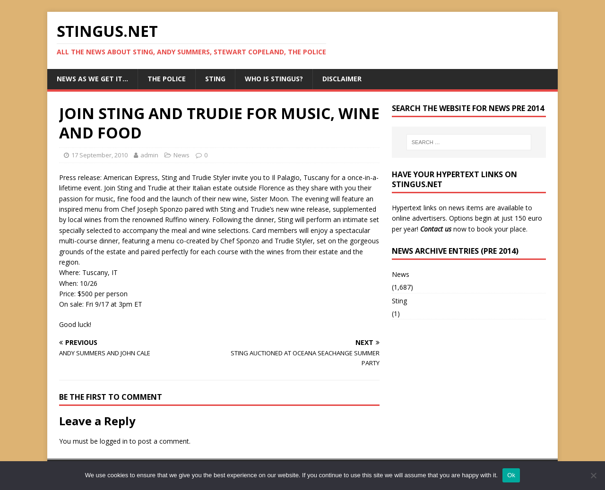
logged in (114, 441)
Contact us (435, 228)
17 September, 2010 (99, 155)
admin (149, 155)
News (181, 155)
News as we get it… (92, 78)
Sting (215, 78)
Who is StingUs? (274, 78)
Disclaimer (342, 78)
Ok (511, 475)
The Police (166, 78)
